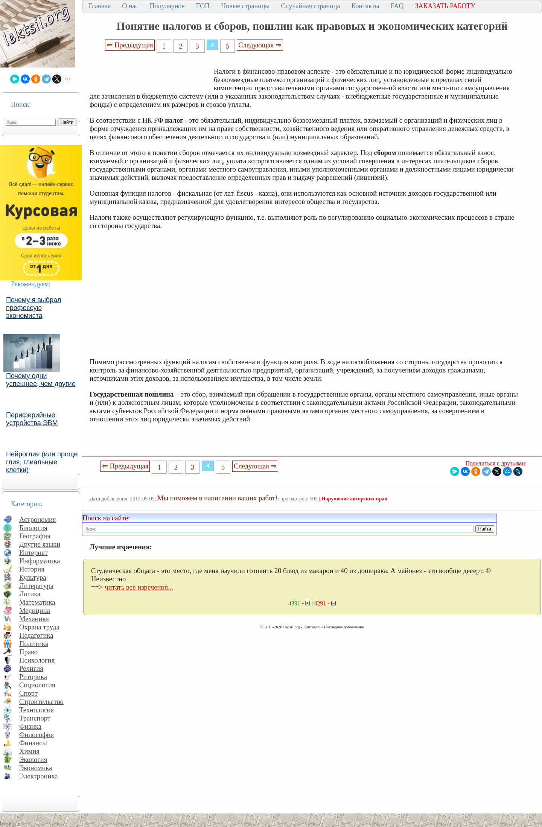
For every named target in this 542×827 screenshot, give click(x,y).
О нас (130, 6)
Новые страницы (245, 6)
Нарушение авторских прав (354, 499)
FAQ (397, 6)
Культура (32, 577)
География (34, 536)
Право (28, 652)
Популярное (167, 6)
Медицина (34, 610)
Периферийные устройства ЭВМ (32, 419)
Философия (36, 735)
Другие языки (39, 544)
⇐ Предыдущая (130, 45)
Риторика (33, 677)
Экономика (35, 768)
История (31, 569)
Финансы (33, 743)
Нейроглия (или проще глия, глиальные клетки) (42, 462)
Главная (99, 6)
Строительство (41, 701)
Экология (33, 759)
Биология (33, 528)
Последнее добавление (344, 627)
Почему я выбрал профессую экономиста (33, 307)
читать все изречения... (139, 587)
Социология (37, 685)
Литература (36, 586)
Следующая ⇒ (259, 45)
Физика (30, 726)
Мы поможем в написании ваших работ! (217, 498)
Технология (36, 710)
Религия (31, 668)
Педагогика (36, 635)
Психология (37, 660)
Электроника (38, 776)
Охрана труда (39, 627)
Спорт (28, 693)
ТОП (203, 6)
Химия (29, 751)
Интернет (33, 552)
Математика (37, 602)
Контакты (365, 6)
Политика (33, 644)
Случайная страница (310, 6)
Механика (34, 619)
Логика (29, 594)
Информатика (39, 561)
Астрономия (37, 519)
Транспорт (34, 718)
